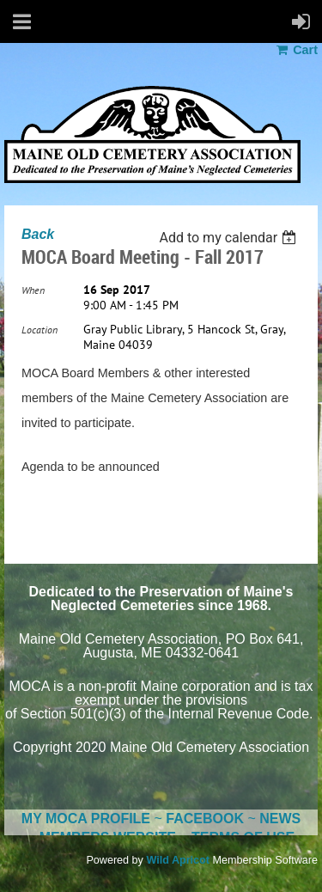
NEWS (280, 818)
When (33, 290)
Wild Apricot (178, 860)
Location (39, 329)
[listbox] (230, 237)
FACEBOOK (205, 818)
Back (37, 234)
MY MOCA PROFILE (85, 818)
